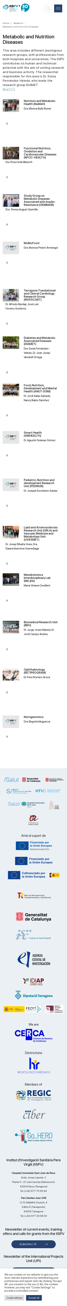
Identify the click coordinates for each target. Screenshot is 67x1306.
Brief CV (9, 89)
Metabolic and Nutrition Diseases (20, 26)
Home (6, 23)
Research (18, 23)
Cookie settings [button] (14, 1297)
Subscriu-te (28, 1244)
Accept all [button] (34, 1297)
